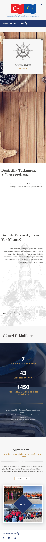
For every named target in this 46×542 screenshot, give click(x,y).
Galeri (23, 504)
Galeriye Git (22, 478)
